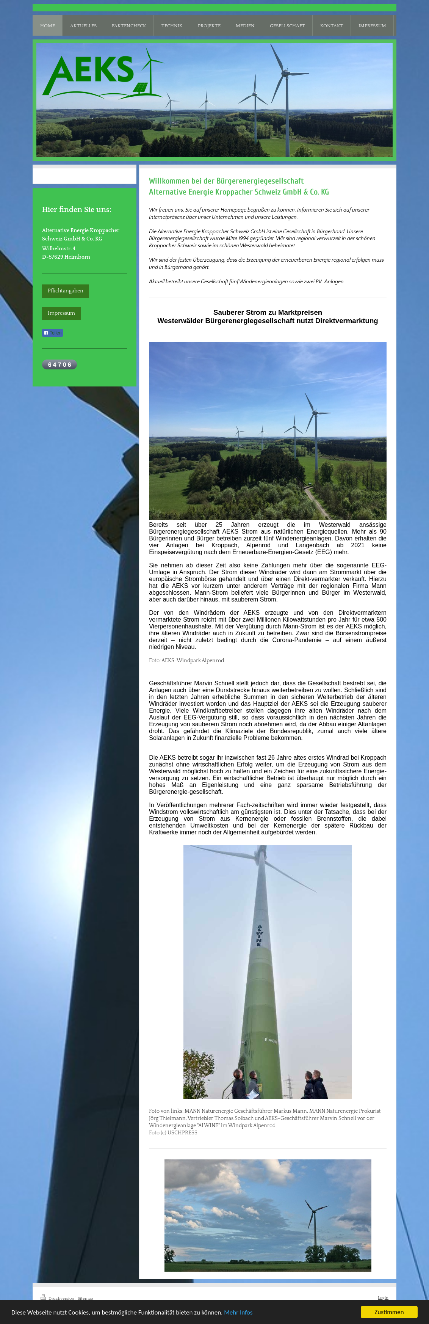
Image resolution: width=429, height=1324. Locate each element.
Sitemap (85, 1298)
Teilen (52, 333)
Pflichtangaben (65, 291)
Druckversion (58, 1298)
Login (383, 1297)
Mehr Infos (238, 1312)
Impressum (61, 313)
